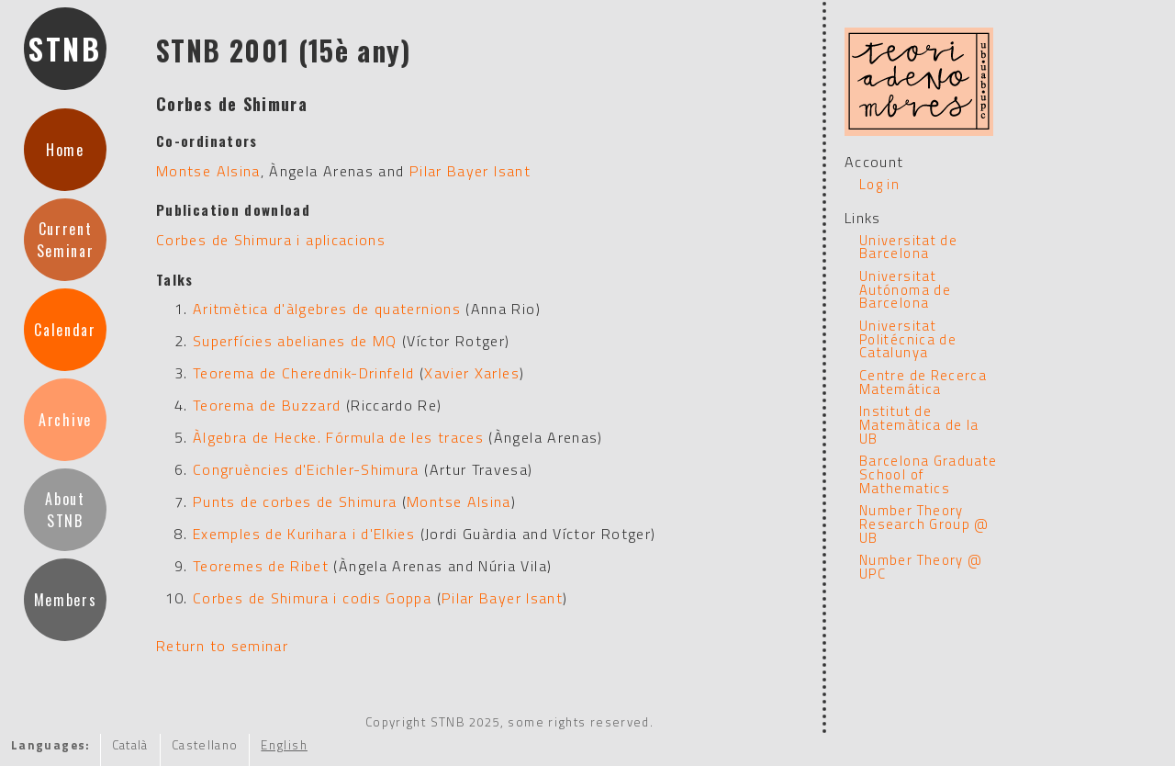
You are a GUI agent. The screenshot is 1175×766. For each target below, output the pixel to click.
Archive (65, 420)
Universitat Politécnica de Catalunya (908, 339)
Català (130, 745)
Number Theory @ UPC (920, 566)
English (284, 745)
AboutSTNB (64, 510)
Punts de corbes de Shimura (295, 501)
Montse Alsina (208, 171)
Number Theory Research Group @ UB (924, 523)
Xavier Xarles (472, 373)
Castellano (205, 745)
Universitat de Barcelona (908, 247)
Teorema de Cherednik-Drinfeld (303, 373)
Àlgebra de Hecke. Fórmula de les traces (338, 437)
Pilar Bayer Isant (470, 171)
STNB (65, 48)
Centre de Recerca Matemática (923, 382)
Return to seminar (222, 646)
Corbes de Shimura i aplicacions (271, 240)
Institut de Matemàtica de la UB (919, 424)
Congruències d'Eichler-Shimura (306, 469)
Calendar (64, 330)
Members (65, 600)
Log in (879, 184)
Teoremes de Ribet (261, 566)
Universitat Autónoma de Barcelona (905, 289)
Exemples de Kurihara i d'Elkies (304, 534)
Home (65, 150)
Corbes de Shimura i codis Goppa (312, 598)
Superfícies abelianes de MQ (295, 341)
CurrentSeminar (66, 240)
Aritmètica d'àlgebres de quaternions (327, 309)
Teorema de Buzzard (267, 405)
